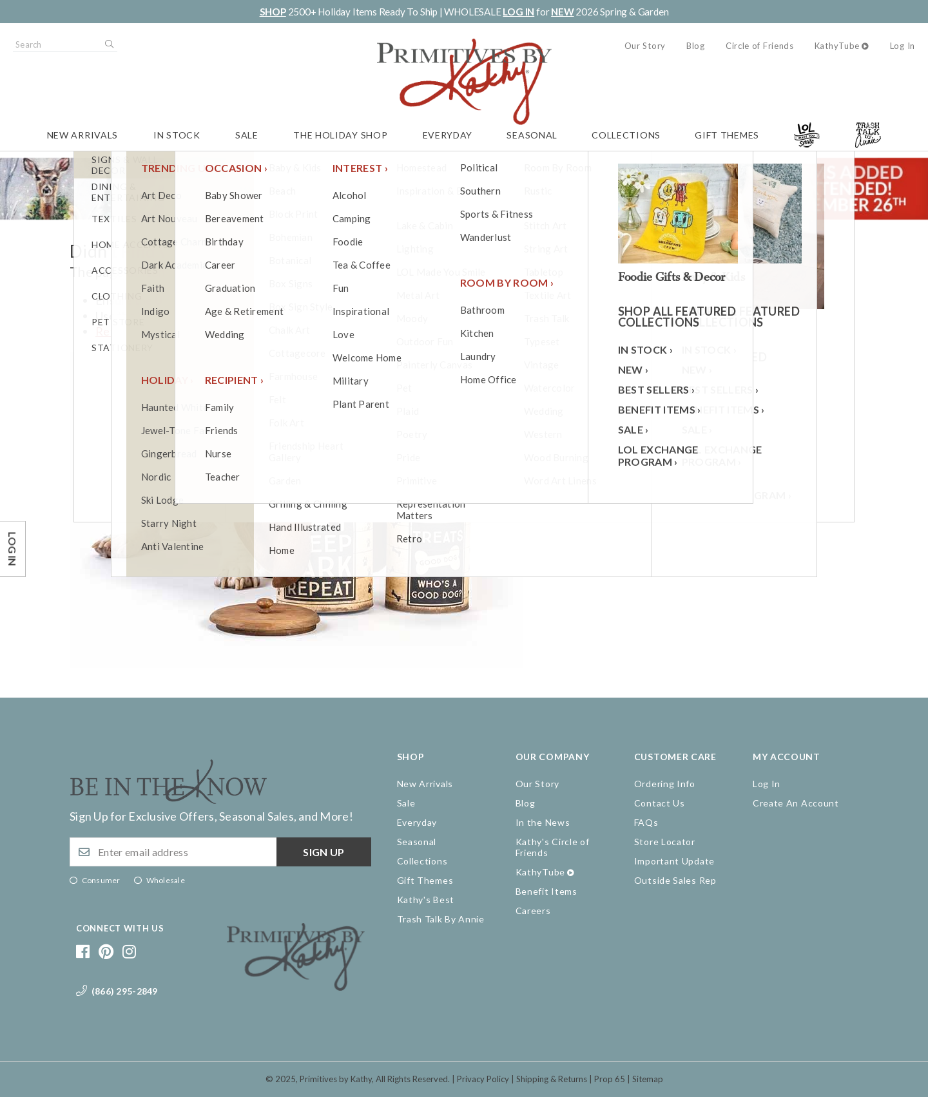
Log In (902, 46)
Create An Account (796, 802)
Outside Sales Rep (675, 880)
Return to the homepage (159, 331)
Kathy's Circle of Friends (553, 847)
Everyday (448, 134)
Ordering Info (664, 783)
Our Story (645, 46)
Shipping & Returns (551, 1079)
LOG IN (518, 11)
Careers (533, 910)
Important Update (674, 860)
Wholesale (165, 880)
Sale (246, 134)
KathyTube (837, 46)
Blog (695, 46)
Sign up (323, 852)
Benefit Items (546, 891)
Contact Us (659, 802)
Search (108, 44)
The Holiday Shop (340, 134)
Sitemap (647, 1079)
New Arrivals (82, 134)
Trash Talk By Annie (441, 918)
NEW (562, 11)
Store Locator (664, 841)
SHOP (273, 11)
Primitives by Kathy (336, 1079)
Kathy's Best (425, 899)
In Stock (176, 134)
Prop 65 (609, 1079)
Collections (626, 134)
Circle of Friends (760, 46)
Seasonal (532, 134)
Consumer (101, 880)
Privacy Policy (483, 1079)
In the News (543, 822)
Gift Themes (727, 134)
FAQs (646, 822)
